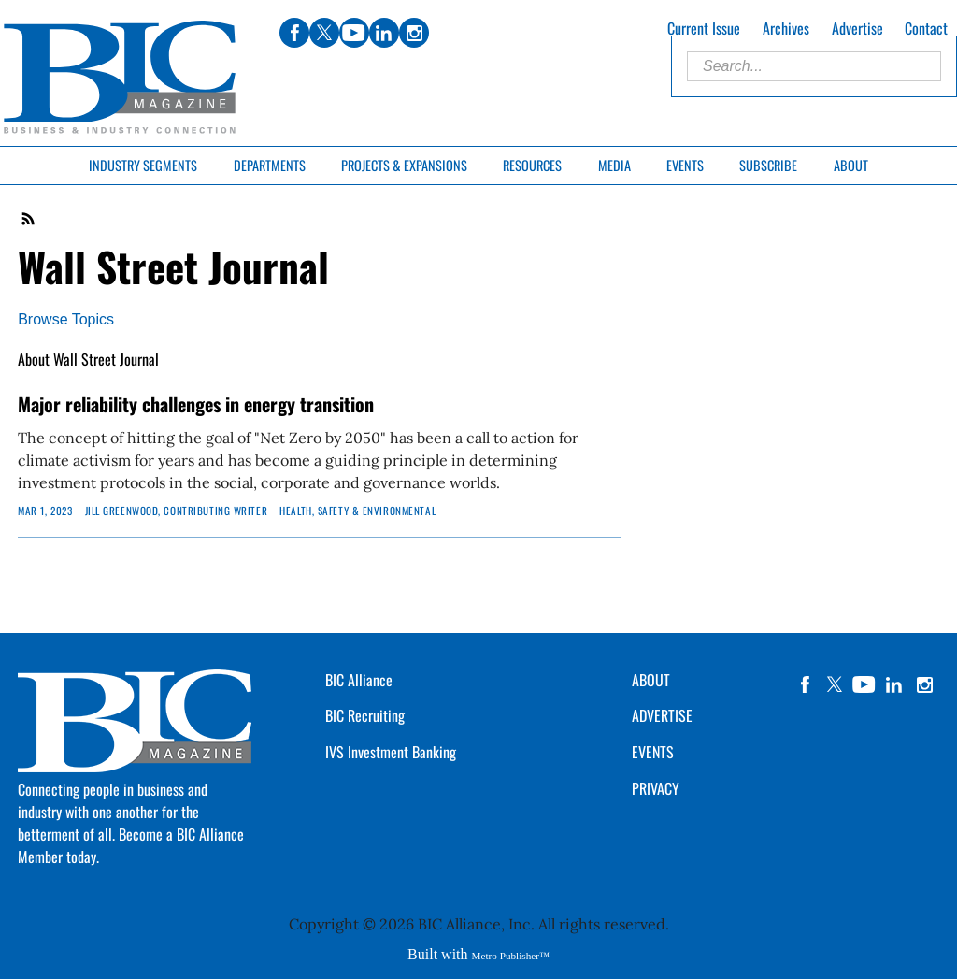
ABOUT (651, 680)
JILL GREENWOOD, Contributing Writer (176, 510)
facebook (805, 684)
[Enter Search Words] (814, 66)
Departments (270, 165)
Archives (786, 28)
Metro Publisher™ (511, 955)
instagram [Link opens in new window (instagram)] (414, 33)
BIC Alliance (359, 680)
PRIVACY (655, 788)
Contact (926, 28)
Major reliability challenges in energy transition (196, 404)
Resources (532, 165)
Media (614, 165)
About (851, 165)
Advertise (857, 28)
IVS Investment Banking (390, 752)
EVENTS (653, 752)
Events (685, 165)
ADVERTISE (662, 715)
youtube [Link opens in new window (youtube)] (354, 33)
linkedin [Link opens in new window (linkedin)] (384, 33)
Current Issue (703, 28)
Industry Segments (143, 165)
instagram (924, 684)
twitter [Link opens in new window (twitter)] (324, 33)
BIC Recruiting (365, 715)
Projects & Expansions (404, 165)
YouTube (864, 684)
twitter (835, 684)
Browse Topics (66, 319)
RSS (29, 219)
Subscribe (768, 165)
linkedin (894, 684)
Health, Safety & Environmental (357, 510)
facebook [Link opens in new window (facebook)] (294, 33)
